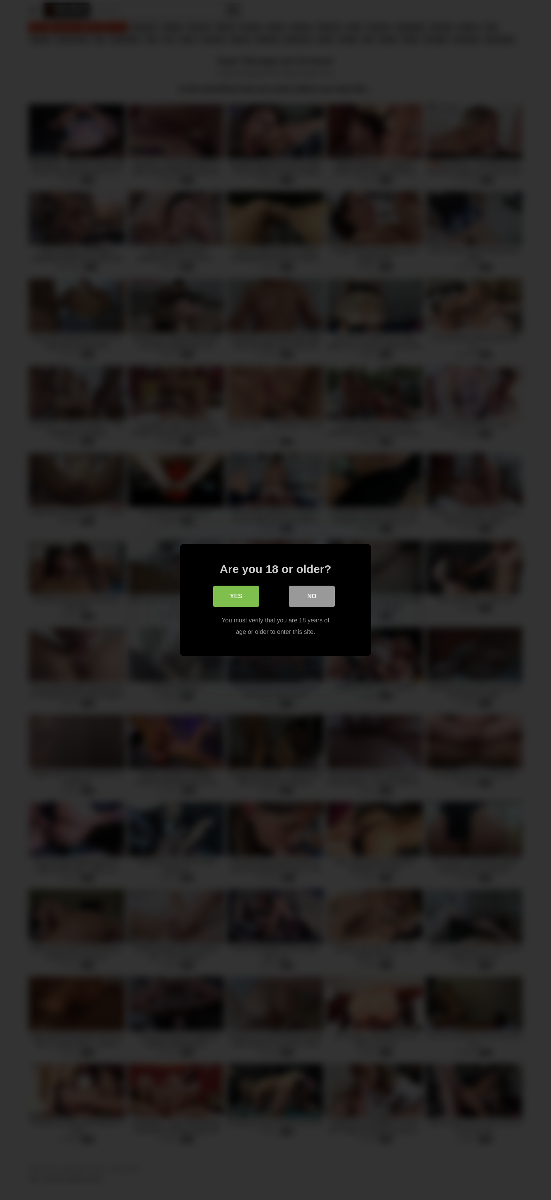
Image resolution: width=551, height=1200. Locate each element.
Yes (236, 596)
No (311, 596)
